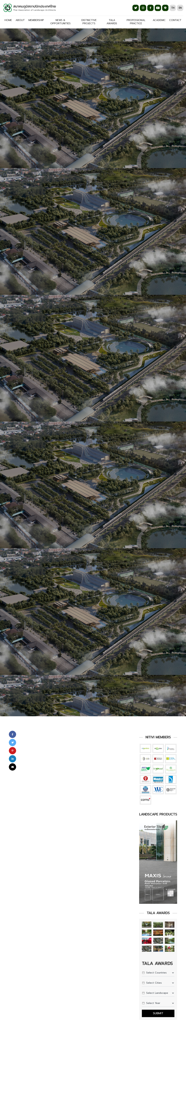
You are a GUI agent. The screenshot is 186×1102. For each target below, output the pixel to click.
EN (180, 8)
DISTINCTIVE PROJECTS (89, 21)
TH (172, 8)
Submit (158, 1013)
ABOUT (20, 20)
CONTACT (175, 20)
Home (8, 20)
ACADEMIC (159, 20)
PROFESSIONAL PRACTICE (136, 21)
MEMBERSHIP (36, 20)
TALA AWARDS (112, 21)
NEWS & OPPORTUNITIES (60, 21)
